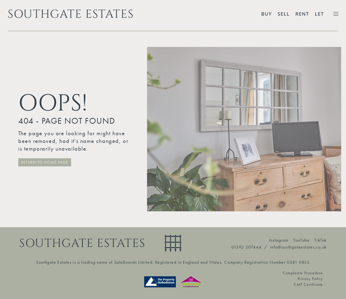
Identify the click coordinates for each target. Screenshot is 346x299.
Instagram (278, 240)
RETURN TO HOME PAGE (44, 162)
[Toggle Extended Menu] (336, 14)
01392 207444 (246, 247)
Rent (302, 14)
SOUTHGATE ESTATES (71, 14)
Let (319, 14)
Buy (266, 14)
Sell (284, 14)
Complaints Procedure (303, 272)
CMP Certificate (308, 284)
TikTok (320, 240)
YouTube (301, 240)
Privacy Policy (310, 278)
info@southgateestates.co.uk (298, 247)
